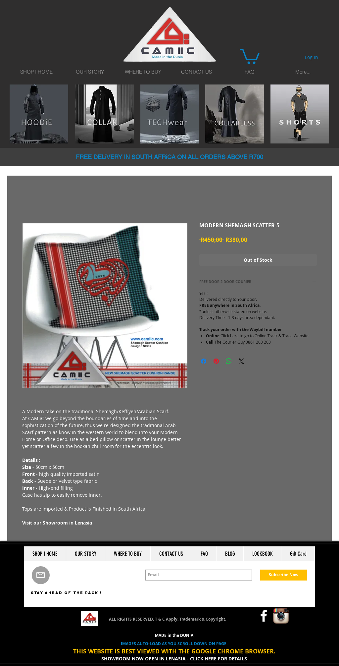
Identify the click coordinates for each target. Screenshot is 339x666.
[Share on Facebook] (204, 361)
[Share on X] (241, 361)
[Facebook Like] (240, 616)
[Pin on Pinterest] (216, 361)
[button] (250, 55)
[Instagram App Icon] (281, 616)
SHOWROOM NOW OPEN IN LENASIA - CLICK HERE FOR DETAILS (174, 658)
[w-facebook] (263, 616)
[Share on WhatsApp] (229, 361)
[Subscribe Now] (283, 575)
